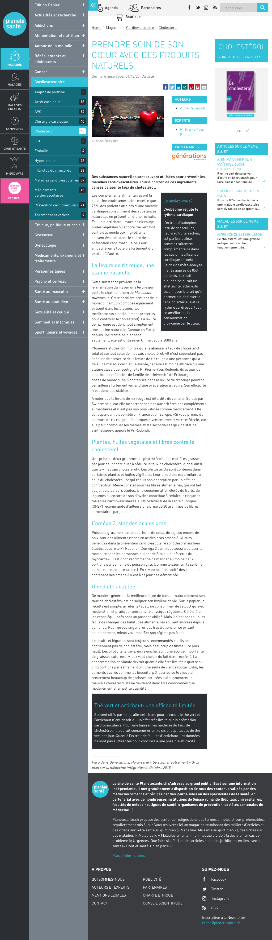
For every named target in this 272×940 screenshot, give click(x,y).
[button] (165, 87)
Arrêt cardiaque (48, 101)
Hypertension (46, 160)
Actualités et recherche (55, 14)
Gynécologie (45, 245)
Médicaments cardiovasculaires (49, 192)
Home (96, 27)
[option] (189, 156)
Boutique (133, 16)
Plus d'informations (128, 855)
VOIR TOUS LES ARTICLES (239, 57)
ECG (38, 141)
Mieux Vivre (14, 173)
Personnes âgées (50, 271)
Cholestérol (44, 131)
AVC (38, 111)
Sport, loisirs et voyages (56, 332)
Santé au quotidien (51, 301)
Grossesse (44, 234)
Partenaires (150, 7)
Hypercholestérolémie (239, 234)
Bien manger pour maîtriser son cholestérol (234, 164)
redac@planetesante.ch (221, 922)
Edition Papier (47, 4)
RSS (210, 908)
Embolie (41, 150)
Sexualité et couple (52, 311)
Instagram (215, 898)
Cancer (41, 71)
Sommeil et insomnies (54, 322)
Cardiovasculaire (50, 81)
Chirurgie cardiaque (51, 121)
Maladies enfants (15, 106)
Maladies (15, 84)
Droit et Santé (14, 148)
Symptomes (14, 128)
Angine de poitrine (50, 92)
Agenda (111, 7)
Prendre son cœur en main (238, 193)
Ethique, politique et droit (57, 224)
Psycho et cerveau (51, 281)
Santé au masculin (51, 291)
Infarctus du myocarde (53, 170)
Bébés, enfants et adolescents (50, 58)
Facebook (214, 879)
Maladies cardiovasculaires (57, 180)
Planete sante (15, 24)
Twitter (212, 889)
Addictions (44, 25)
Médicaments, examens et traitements (58, 258)
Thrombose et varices (52, 214)
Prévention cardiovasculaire (57, 205)
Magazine (14, 64)
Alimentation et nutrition (57, 35)
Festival (14, 198)
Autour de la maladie (53, 45)
